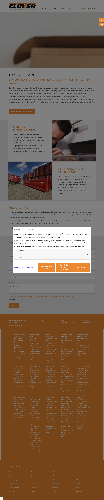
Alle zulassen (81, 267)
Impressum (30, 267)
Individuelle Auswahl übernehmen (64, 267)
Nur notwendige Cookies (46, 267)
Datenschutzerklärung (19, 267)
